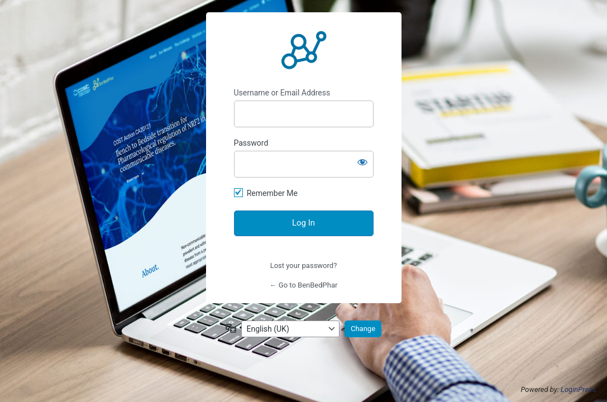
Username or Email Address (282, 92)
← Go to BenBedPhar (304, 285)
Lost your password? (303, 265)
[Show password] (362, 162)
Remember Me (272, 193)
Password (251, 142)
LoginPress (578, 389)
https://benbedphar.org (303, 50)
